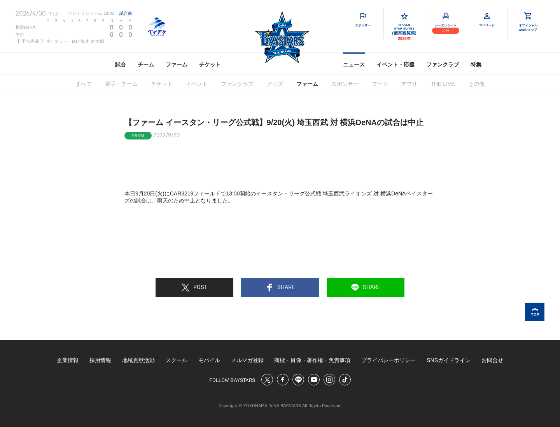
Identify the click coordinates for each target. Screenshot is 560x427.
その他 (476, 84)
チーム (146, 64)
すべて (83, 84)
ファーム (176, 64)
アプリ (409, 84)
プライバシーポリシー (388, 360)
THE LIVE (442, 84)
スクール (176, 360)
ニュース (354, 64)
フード (380, 84)
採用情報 (100, 360)
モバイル (209, 360)
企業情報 (68, 360)
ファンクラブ (442, 64)
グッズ (275, 84)
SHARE (280, 287)
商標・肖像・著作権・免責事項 (312, 360)
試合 (120, 64)
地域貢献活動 (138, 360)
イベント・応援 (395, 64)
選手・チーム (121, 84)
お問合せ (492, 360)
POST (194, 287)
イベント (197, 84)
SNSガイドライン (449, 360)
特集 (476, 64)
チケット (210, 64)
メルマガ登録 (247, 360)
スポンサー (345, 84)
